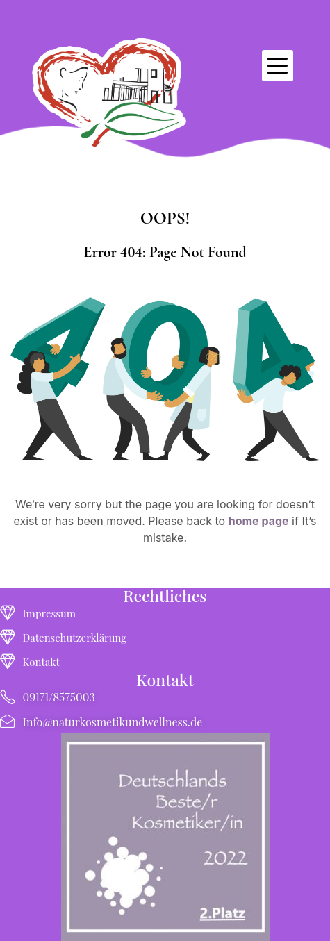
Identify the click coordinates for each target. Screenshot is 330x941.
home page (259, 521)
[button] (277, 65)
